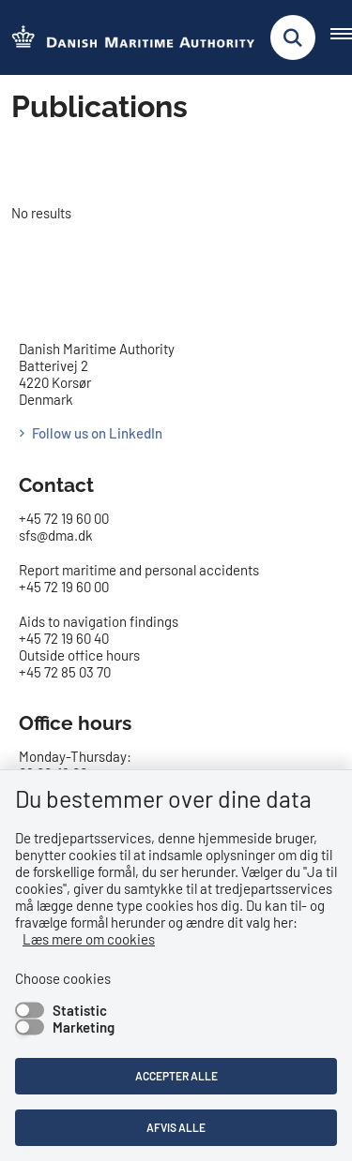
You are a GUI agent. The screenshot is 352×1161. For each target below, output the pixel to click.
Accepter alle (176, 1075)
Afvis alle (176, 1127)
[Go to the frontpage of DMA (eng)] (127, 38)
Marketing (84, 1027)
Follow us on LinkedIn (97, 432)
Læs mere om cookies (89, 938)
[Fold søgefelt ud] (292, 37)
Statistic (80, 1010)
